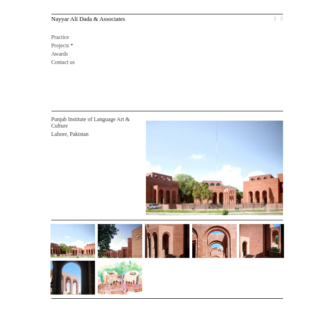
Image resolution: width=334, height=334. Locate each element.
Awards (59, 54)
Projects (60, 45)
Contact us (63, 62)
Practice (60, 37)
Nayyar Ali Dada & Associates (88, 18)
